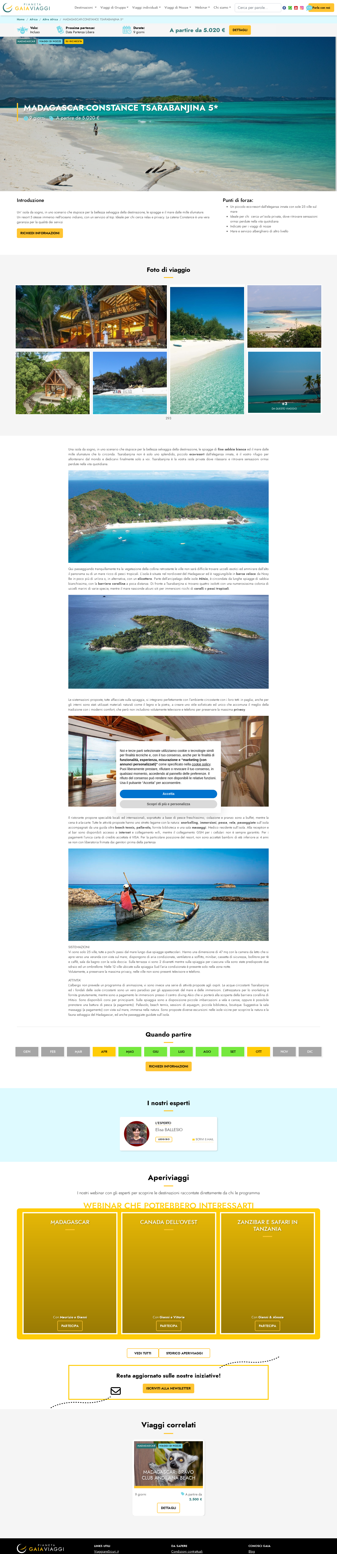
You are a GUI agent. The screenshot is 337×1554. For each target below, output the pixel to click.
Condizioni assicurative (187, 1487)
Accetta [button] (169, 794)
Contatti (254, 1521)
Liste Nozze (179, 1506)
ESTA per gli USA (106, 1516)
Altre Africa (50, 19)
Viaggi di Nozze (182, 1501)
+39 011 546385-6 (28, 1493)
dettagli (168, 1438)
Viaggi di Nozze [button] (174, 7)
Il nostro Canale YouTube (265, 1511)
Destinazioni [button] (81, 7)
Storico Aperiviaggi (184, 1283)
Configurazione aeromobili (113, 1501)
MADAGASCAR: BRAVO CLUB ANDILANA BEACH (168, 1405)
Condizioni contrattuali (187, 1482)
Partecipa (70, 1256)
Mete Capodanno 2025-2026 (114, 1521)
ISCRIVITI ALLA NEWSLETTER (168, 1318)
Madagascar (70, 1222)
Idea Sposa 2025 (106, 1526)
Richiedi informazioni (168, 1066)
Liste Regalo (179, 1516)
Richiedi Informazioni (39, 233)
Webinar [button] (198, 7)
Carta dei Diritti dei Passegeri (115, 1511)
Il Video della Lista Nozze (188, 1511)
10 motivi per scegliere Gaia (268, 1487)
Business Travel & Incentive (267, 1516)
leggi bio (165, 1140)
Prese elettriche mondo (110, 1496)
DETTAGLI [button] (240, 30)
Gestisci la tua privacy (195, 1538)
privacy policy (135, 1538)
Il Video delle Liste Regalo (189, 1521)
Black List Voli (103, 1506)
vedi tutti (142, 1283)
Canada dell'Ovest (168, 1222)
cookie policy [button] (201, 764)
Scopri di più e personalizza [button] (168, 804)
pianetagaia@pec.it (28, 1502)
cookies (162, 1538)
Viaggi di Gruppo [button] (110, 7)
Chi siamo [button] (218, 7)
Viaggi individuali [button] (142, 7)
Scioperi (100, 1487)
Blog (252, 1482)
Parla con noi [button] (318, 8)
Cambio (99, 1491)
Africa (33, 19)
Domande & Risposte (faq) (267, 1491)
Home (21, 19)
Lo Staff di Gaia (259, 1501)
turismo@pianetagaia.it (30, 1498)
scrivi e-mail (202, 1139)
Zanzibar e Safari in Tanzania (268, 1225)
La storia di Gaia (260, 1496)
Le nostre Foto (258, 1506)
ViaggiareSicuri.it (106, 1482)
